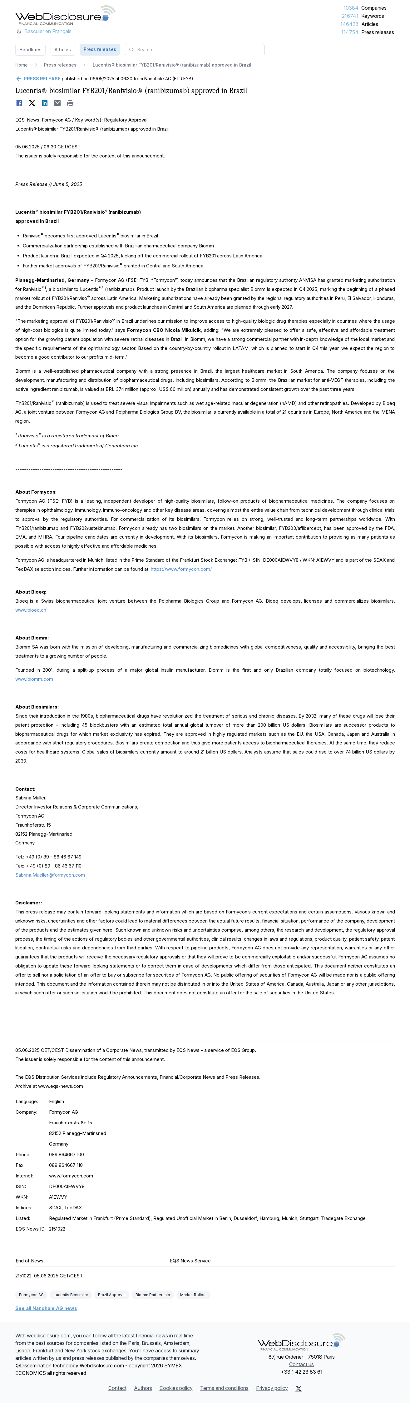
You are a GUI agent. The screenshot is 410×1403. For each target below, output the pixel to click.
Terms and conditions (224, 1388)
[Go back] (38, 78)
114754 (349, 32)
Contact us (301, 1364)
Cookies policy (176, 1388)
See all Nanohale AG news (46, 1308)
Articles (369, 24)
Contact (117, 1388)
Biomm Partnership (153, 1294)
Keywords (372, 16)
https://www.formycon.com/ (181, 569)
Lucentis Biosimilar (71, 1294)
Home (21, 64)
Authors (143, 1388)
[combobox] (195, 49)
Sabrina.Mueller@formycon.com (50, 875)
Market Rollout (193, 1294)
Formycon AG (31, 1294)
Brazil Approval (112, 1294)
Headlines (30, 49)
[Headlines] (65, 15)
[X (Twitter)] (298, 1388)
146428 (349, 24)
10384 (350, 8)
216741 (350, 16)
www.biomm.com (34, 679)
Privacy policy (272, 1388)
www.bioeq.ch (30, 610)
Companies (374, 8)
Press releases (377, 32)
